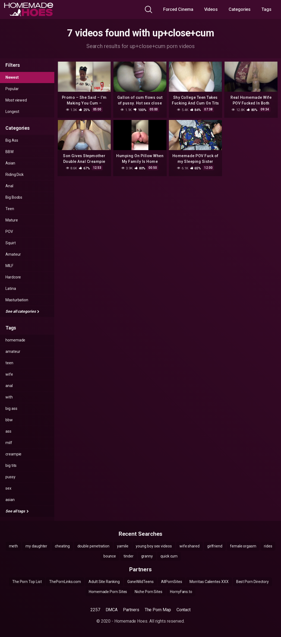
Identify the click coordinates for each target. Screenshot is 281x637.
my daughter (36, 546)
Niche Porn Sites (148, 592)
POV (9, 231)
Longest (12, 111)
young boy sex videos (154, 546)
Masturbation (16, 300)
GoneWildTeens (140, 581)
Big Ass (11, 140)
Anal (9, 186)
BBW (9, 152)
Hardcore (13, 277)
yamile (122, 546)
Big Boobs (13, 197)
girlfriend (214, 546)
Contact (183, 609)
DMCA (112, 609)
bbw (9, 420)
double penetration (93, 546)
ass (8, 431)
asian (10, 499)
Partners (131, 609)
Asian (10, 163)
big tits (11, 465)
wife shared (189, 546)
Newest (12, 77)
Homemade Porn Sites (108, 592)
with (9, 397)
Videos (211, 9)
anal (9, 386)
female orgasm (243, 546)
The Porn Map (158, 609)
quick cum (169, 556)
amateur (12, 351)
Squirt (10, 243)
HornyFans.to (181, 592)
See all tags (17, 511)
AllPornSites (171, 581)
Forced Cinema (178, 9)
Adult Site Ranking (104, 581)
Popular (11, 89)
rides (268, 546)
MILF (9, 266)
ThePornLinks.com (65, 581)
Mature (11, 220)
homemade (15, 340)
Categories (240, 9)
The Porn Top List (27, 581)
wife (9, 374)
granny (147, 556)
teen (9, 363)
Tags (266, 9)
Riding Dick (14, 174)
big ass (11, 408)
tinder (129, 556)
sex (8, 488)
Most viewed (16, 100)
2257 (95, 609)
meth (13, 546)
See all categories (22, 311)
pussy (10, 477)
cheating (62, 546)
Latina (10, 288)
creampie (13, 454)
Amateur (13, 254)
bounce (109, 556)
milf (8, 442)
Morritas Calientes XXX (209, 581)
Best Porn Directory (252, 581)
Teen (9, 209)
